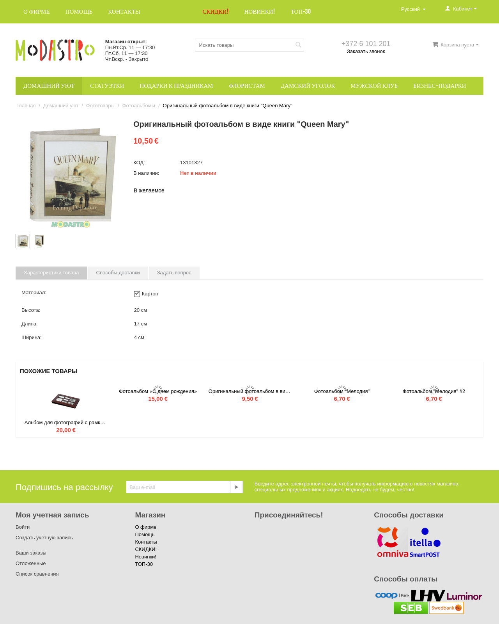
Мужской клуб (374, 85)
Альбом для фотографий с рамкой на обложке (66, 422)
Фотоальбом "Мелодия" (342, 391)
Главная (25, 105)
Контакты (124, 11)
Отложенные (31, 563)
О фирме (36, 11)
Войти (23, 527)
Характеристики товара (51, 273)
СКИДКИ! (216, 11)
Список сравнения (37, 574)
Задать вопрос (174, 273)
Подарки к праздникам (176, 85)
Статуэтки (107, 85)
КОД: (139, 162)
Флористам (246, 85)
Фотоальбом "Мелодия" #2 (434, 391)
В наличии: (146, 173)
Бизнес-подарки (439, 85)
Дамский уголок (308, 85)
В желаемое (149, 190)
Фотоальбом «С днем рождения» (158, 391)
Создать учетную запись (44, 537)
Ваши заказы (31, 553)
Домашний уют (48, 85)
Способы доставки (118, 273)
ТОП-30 (301, 11)
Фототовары (100, 105)
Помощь (79, 11)
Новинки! (259, 11)
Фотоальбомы (138, 105)
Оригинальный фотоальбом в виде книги (250, 391)
